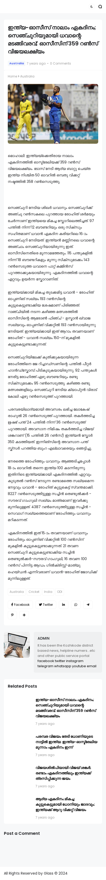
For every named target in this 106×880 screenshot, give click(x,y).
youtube (79, 666)
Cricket (34, 592)
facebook (46, 660)
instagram (74, 660)
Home (12, 76)
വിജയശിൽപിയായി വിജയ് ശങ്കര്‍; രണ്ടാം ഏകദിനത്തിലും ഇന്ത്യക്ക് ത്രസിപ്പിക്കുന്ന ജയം (63, 773)
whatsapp (62, 666)
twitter (60, 660)
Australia (16, 63)
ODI (59, 592)
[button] (91, 6)
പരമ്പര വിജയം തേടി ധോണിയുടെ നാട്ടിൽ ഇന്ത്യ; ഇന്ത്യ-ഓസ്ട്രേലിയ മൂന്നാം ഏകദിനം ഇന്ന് (66, 742)
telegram (45, 666)
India (48, 592)
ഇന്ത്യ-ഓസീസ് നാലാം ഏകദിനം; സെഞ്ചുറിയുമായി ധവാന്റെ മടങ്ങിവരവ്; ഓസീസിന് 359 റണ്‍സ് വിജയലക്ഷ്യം (66, 708)
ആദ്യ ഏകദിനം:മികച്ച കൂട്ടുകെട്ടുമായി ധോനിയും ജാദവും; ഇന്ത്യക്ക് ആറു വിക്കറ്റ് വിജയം (65, 804)
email (91, 666)
